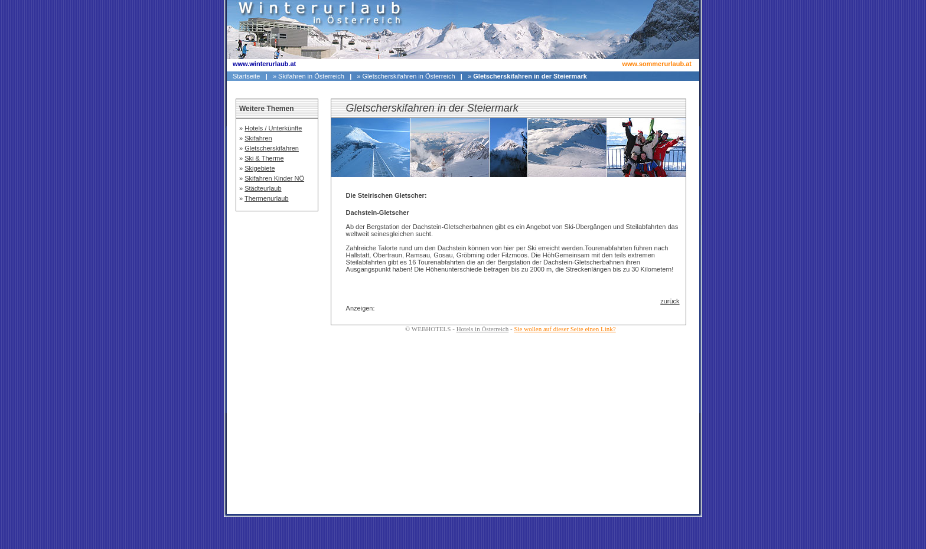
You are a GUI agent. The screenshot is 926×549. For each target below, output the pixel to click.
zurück (669, 301)
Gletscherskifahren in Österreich (409, 76)
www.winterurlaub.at (264, 63)
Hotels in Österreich (483, 328)
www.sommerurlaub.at (657, 63)
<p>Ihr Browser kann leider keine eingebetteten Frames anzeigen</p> (277, 290)
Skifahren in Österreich (311, 76)
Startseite (246, 76)
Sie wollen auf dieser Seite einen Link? (564, 328)
